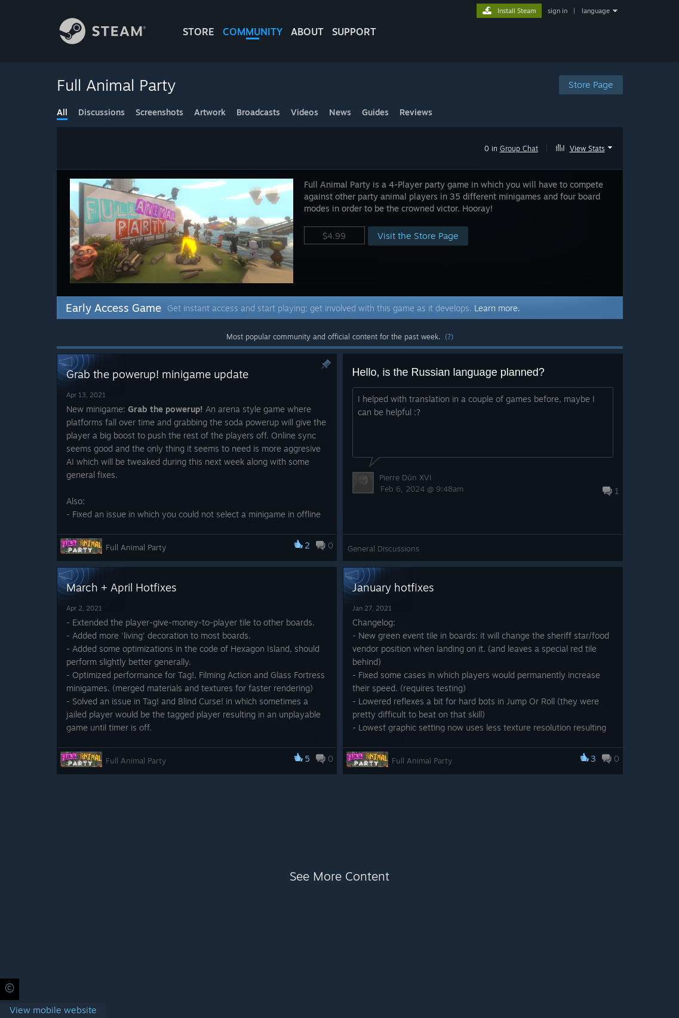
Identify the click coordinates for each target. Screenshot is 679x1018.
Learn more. (497, 308)
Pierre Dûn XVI (405, 477)
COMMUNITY (252, 32)
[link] (53, 1010)
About (307, 32)
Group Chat (519, 148)
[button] (585, 146)
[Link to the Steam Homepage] (111, 41)
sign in (557, 11)
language (596, 11)
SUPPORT (354, 32)
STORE (198, 32)
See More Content (339, 876)
